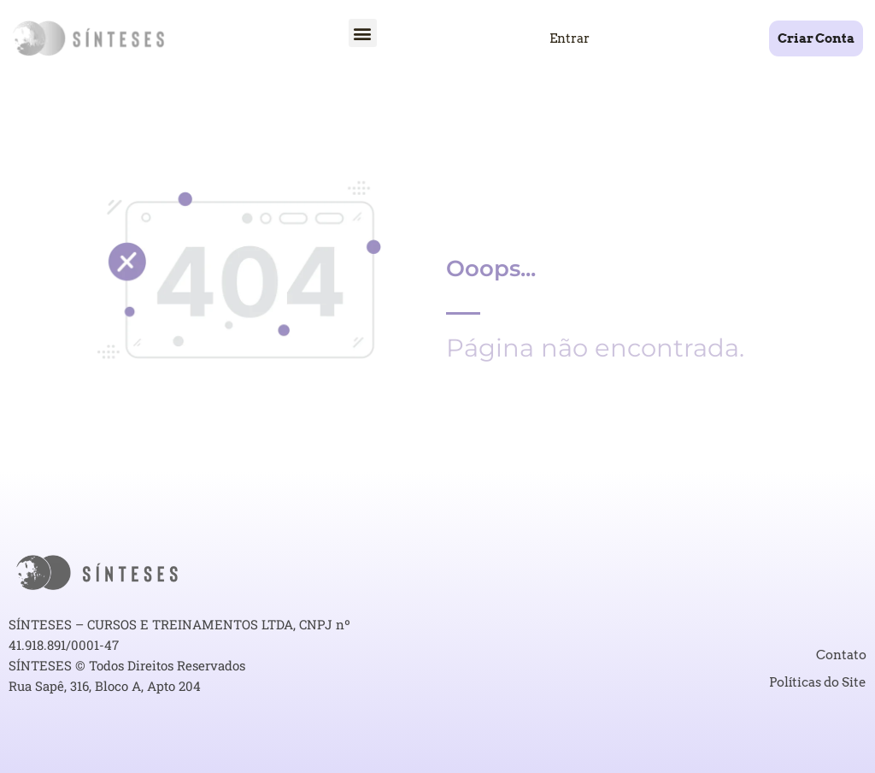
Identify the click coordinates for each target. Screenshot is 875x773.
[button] (363, 33)
